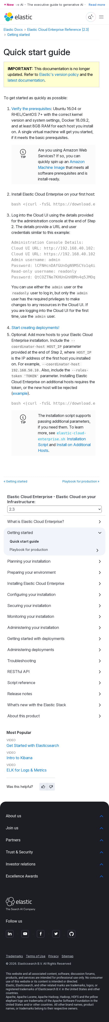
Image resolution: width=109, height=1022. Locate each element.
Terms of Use (35, 956)
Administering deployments (30, 649)
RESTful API (18, 671)
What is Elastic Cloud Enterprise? (35, 521)
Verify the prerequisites (31, 108)
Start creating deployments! (35, 327)
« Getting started (15, 481)
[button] (54, 816)
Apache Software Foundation (71, 1000)
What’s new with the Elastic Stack (36, 704)
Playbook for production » (80, 481)
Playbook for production (29, 550)
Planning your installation (29, 561)
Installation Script (62, 439)
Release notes (19, 693)
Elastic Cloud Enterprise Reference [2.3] (58, 30)
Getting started (20, 532)
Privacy (53, 956)
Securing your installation (29, 605)
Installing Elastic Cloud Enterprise (35, 583)
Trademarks (14, 956)
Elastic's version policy (59, 74)
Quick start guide (24, 541)
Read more (97, 5)
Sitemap (67, 956)
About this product (23, 715)
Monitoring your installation (30, 616)
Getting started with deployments (36, 638)
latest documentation (26, 80)
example (20, 393)
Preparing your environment (31, 572)
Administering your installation (33, 627)
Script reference (21, 682)
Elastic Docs (13, 30)
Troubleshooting (21, 660)
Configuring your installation (31, 594)
